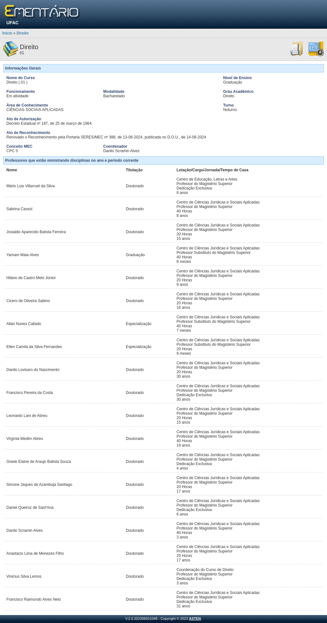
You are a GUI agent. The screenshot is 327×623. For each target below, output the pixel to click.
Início (7, 33)
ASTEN (195, 618)
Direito (23, 33)
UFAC (12, 22)
